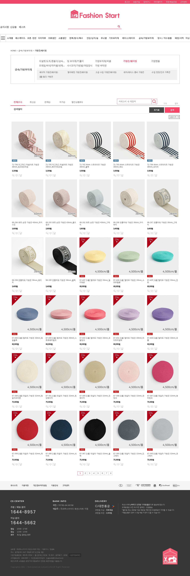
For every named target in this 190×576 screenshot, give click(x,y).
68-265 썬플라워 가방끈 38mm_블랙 (60, 280)
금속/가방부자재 (25, 50)
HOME (13, 50)
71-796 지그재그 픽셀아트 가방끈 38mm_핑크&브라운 (25, 165)
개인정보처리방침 (40, 485)
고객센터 (65, 485)
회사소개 (14, 485)
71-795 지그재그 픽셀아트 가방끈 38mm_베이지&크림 (59, 165)
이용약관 (25, 485)
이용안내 (54, 485)
